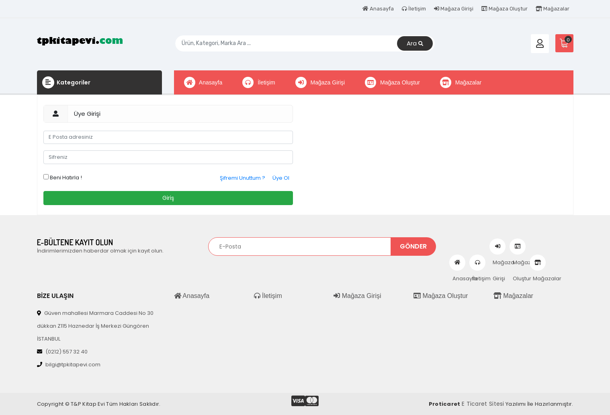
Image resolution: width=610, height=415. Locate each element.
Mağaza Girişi (453, 9)
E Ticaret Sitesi (483, 404)
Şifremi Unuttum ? (242, 178)
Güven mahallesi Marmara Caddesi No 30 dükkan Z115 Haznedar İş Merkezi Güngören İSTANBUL (95, 326)
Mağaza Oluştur (504, 9)
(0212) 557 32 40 (62, 351)
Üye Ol (280, 178)
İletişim (414, 9)
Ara (415, 44)
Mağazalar (552, 9)
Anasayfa (378, 9)
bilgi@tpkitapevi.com (68, 364)
